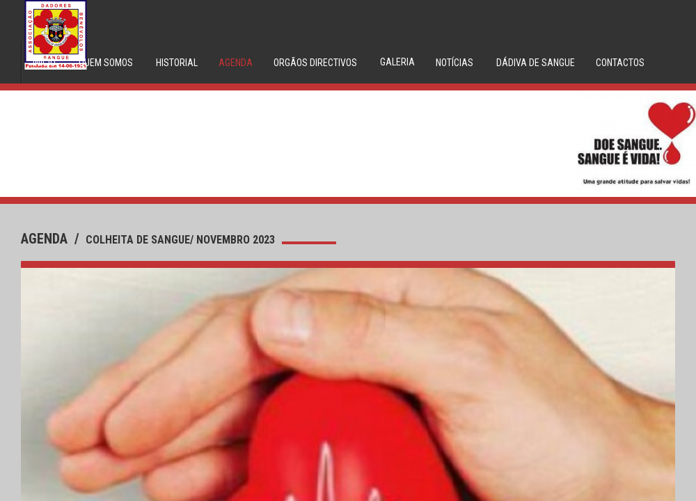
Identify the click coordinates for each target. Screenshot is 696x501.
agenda (46, 238)
